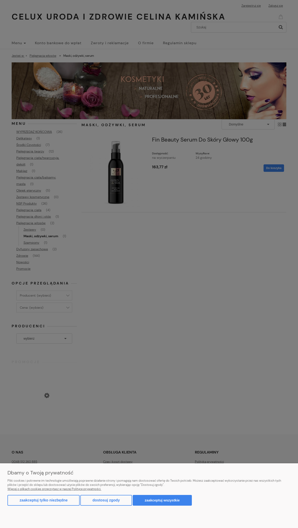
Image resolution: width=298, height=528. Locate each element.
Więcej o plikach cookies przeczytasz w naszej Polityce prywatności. (54, 489)
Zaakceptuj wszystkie (162, 500)
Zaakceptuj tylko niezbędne (44, 500)
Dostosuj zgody (106, 500)
